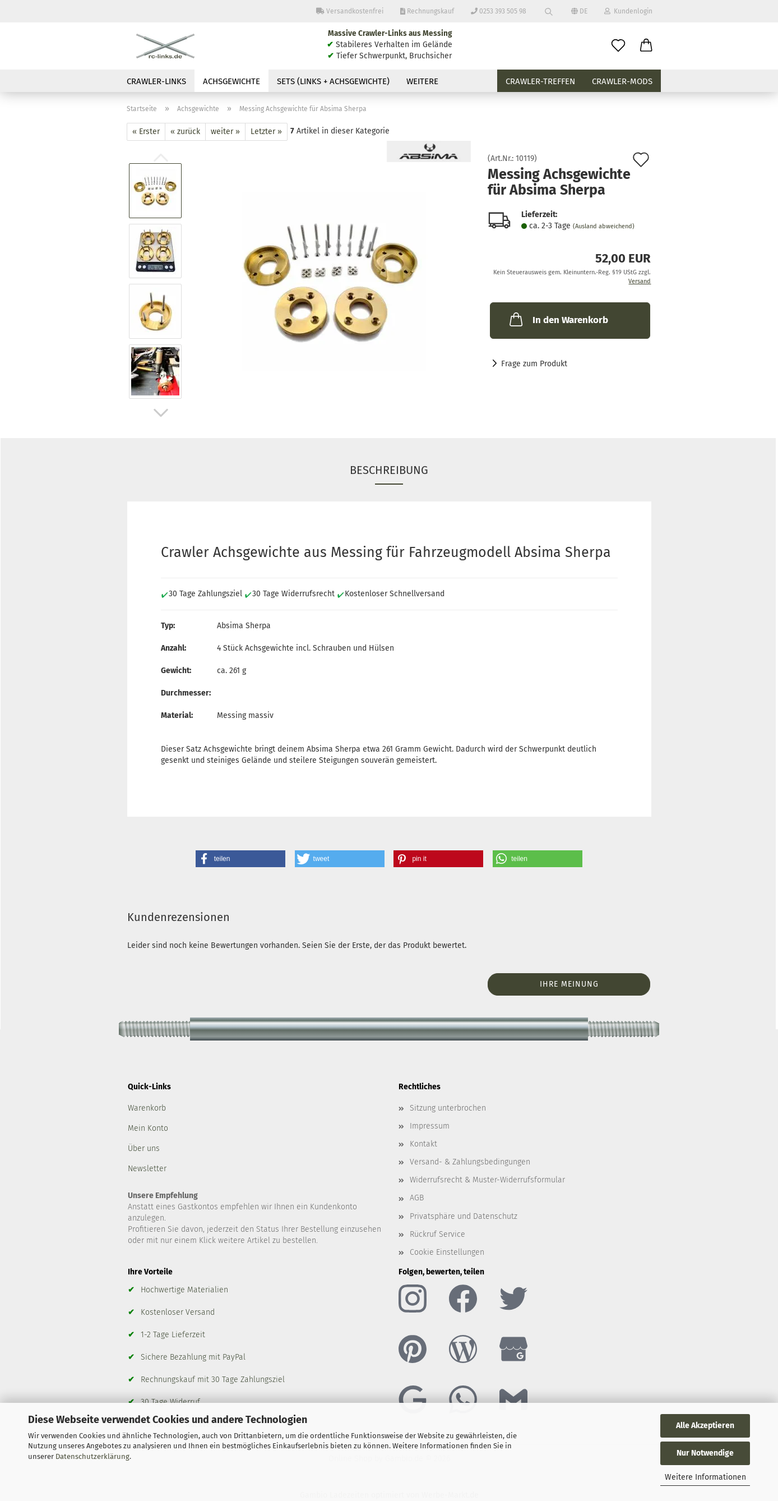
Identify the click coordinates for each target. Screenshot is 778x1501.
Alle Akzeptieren (705, 1425)
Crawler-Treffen (540, 81)
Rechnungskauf (427, 11)
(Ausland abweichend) (604, 226)
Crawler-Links (156, 81)
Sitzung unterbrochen (448, 1108)
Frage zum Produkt (534, 364)
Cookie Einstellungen (447, 1252)
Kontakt (423, 1144)
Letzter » (266, 131)
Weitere (422, 81)
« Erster (146, 131)
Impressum (430, 1126)
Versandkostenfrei (349, 11)
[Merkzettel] (618, 46)
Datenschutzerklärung (92, 1456)
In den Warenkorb (557, 319)
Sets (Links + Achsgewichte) (333, 81)
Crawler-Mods (622, 81)
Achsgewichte (231, 81)
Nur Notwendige (705, 1453)
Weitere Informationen (705, 1477)
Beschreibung (389, 470)
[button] (646, 46)
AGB (417, 1198)
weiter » (225, 131)
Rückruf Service (437, 1234)
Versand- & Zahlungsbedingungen (470, 1162)
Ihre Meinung (569, 984)
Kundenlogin (628, 11)
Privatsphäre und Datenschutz (463, 1216)
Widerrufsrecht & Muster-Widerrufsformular (487, 1180)
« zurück (185, 131)
